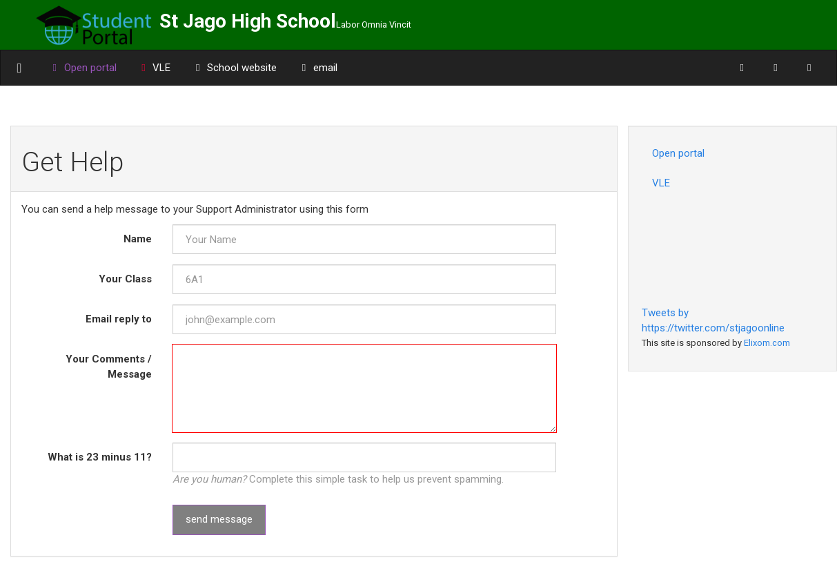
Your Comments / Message (109, 366)
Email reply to (119, 319)
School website (234, 67)
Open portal (678, 153)
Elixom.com (767, 343)
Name (138, 239)
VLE (154, 67)
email (317, 67)
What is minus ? (100, 457)
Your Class (125, 279)
